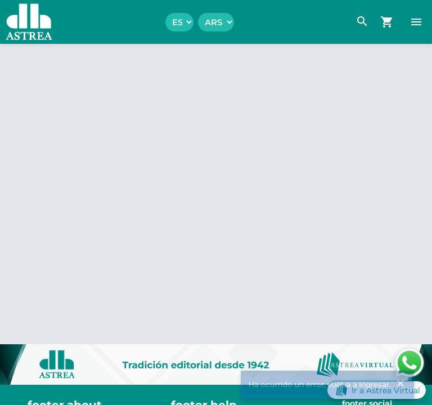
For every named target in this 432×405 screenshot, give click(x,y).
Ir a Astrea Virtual (376, 390)
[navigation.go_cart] (387, 21)
